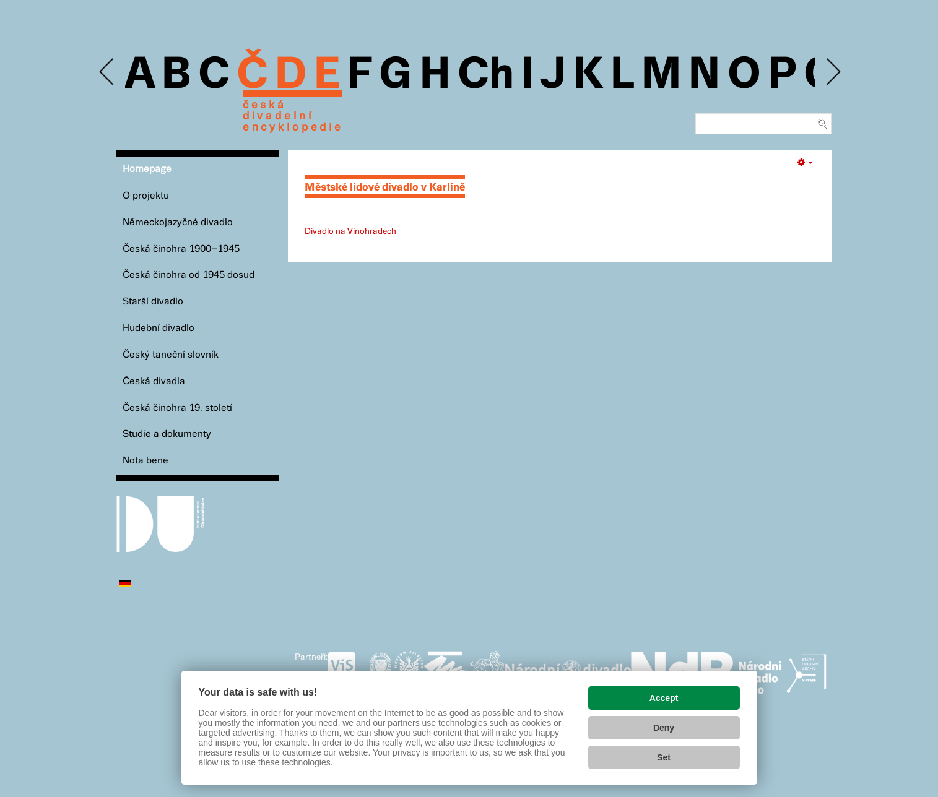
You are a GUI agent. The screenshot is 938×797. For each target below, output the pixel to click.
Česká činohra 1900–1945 (181, 249)
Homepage (147, 169)
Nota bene (145, 460)
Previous (107, 72)
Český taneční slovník (171, 355)
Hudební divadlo (158, 328)
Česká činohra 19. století (177, 408)
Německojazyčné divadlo (178, 222)
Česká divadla (154, 381)
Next (832, 72)
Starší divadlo (153, 301)
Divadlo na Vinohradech (350, 231)
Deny (663, 728)
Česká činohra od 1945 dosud (188, 275)
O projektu (146, 196)
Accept (664, 698)
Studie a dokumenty (167, 434)
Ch (486, 75)
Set (664, 757)
